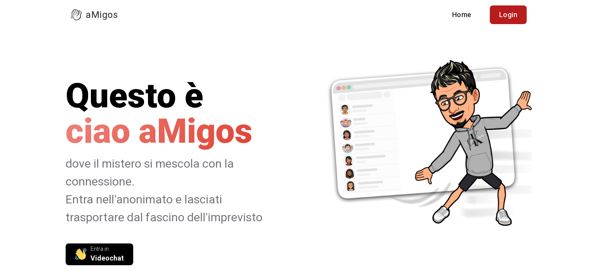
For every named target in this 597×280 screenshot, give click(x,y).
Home (462, 14)
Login (508, 14)
